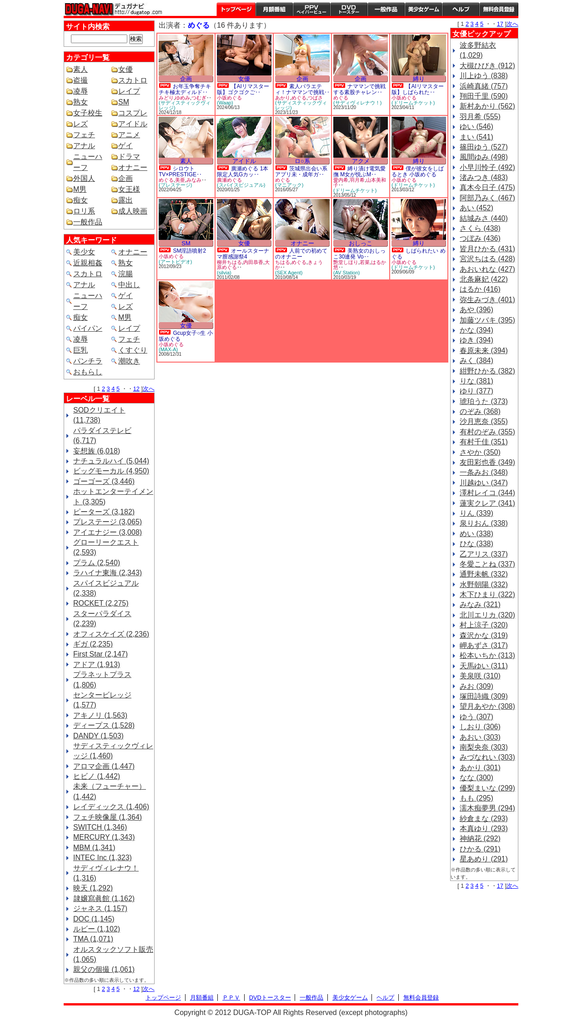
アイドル (132, 124)
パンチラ (87, 361)
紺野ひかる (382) (487, 371)
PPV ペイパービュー (311, 9)
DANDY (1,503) (98, 736)
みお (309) (476, 686)
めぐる (298, 97)
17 (500, 23)
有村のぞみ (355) (487, 432)
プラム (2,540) (96, 563)
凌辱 (80, 91)
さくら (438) (480, 228)
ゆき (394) (476, 340)
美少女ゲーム (423, 9)
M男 (79, 189)
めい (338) (476, 533)
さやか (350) (480, 452)
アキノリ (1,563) (100, 715)
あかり (282, 97)
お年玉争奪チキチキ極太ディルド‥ (185, 89)
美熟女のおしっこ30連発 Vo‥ (359, 254)
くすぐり (132, 350)
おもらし (87, 372)
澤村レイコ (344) (487, 493)
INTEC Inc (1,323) (102, 857)
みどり (166, 97)
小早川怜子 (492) (487, 167)
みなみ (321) (480, 604)
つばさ (315, 97)
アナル (84, 145)
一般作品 (386, 9)
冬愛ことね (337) (487, 564)
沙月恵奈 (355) (484, 421)
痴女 (80, 200)
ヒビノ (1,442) (96, 776)
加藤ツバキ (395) (487, 320)
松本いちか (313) (487, 655)
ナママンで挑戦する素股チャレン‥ (359, 89)
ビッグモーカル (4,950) (111, 471)
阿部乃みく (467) (487, 198)
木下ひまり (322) (487, 594)
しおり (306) (480, 727)
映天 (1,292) (93, 888)
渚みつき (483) (484, 177)
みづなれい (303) (487, 757)
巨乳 (80, 350)
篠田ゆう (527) (484, 147)
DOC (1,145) (94, 919)
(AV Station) (346, 272)
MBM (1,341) (94, 847)
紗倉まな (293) (484, 818)
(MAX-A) (168, 349)
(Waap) (225, 102)
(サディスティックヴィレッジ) (185, 105)
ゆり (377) (476, 391)
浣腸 (125, 274)
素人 (80, 69)
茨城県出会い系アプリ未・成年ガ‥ (301, 171)
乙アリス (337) (484, 554)
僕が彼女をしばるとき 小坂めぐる (417, 171)
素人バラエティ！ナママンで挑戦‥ (302, 89)
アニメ (129, 135)
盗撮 (80, 80)
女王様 (129, 189)
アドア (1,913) (96, 664)
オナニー (132, 167)
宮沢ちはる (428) (487, 259)
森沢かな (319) (484, 635)
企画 (125, 178)
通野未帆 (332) (484, 574)
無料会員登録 (421, 997)
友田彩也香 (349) (487, 462)
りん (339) (476, 513)
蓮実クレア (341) (487, 503)
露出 (125, 200)
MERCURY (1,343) (104, 837)
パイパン (87, 328)
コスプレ (132, 113)
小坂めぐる (229, 97)
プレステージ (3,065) (107, 522)
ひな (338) (476, 543)
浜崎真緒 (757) (484, 86)
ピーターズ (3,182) (104, 512)
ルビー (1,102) (96, 929)
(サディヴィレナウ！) (357, 102)
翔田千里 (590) (484, 96)
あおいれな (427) (487, 269)
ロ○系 (302, 161)
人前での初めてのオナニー (301, 254)
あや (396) (476, 309)
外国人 (84, 178)
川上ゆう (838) (484, 76)
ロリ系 (84, 211)
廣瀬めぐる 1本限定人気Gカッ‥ (242, 171)
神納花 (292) (480, 838)
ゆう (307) (476, 717)
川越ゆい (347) (484, 483)
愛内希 (340, 180)
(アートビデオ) (175, 261)
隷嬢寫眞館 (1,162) (104, 898)
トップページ (236, 9)
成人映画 (132, 211)
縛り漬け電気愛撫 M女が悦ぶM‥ (359, 171)
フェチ (84, 135)
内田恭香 (253, 262)
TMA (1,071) (93, 939)
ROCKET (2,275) (101, 603)
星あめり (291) (484, 859)
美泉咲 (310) (480, 676)
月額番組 (274, 9)
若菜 (365, 262)
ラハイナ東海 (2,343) (107, 573)
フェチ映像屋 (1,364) (107, 817)
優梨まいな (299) (487, 788)
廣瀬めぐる (229, 180)
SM (123, 102)
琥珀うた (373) (484, 401)
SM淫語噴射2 (189, 251)
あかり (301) (480, 767)
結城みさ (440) (484, 218)
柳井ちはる (229, 262)
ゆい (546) (476, 126)
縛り (419, 78)
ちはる (282, 262)
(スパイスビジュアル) (241, 185)
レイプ (129, 91)
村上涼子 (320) (484, 625)
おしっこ (360, 243)
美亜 (180, 180)
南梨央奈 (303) (484, 747)
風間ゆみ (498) (484, 157)
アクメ (361, 161)
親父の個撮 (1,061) (104, 969)
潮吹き (129, 361)
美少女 (84, 252)
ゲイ (125, 145)
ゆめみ (182, 97)
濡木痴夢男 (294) (487, 808)
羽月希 (357, 180)
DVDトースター (348, 9)
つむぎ (198, 97)
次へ (149, 388)
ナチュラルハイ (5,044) (111, 461)
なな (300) (476, 777)
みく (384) (476, 360)
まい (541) (476, 137)
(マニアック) (289, 185)
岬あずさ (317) (484, 645)
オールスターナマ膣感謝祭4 (243, 254)
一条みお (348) (484, 472)
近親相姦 (87, 263)
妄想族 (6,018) (96, 451)
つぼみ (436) (480, 238)
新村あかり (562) (487, 106)
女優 (125, 69)
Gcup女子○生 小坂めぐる (186, 336)
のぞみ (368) (480, 411)
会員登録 (498, 9)
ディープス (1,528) (104, 725)
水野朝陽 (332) (484, 584)
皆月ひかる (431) (487, 249)
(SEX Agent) (289, 272)
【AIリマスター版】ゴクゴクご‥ (243, 89)
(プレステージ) (175, 185)
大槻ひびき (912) (487, 66)
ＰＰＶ (231, 997)
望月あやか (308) (487, 706)
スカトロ (132, 80)
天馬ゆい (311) (484, 666)
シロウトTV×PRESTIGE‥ (180, 171)
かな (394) (476, 330)
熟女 (80, 102)
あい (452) (476, 208)
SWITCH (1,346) (100, 827)
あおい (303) (480, 737)
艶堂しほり (345, 262)
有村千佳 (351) (484, 442)
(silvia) (224, 272)
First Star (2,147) (100, 654)
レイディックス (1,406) (111, 807)
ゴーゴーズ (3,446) (104, 481)
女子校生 (87, 113)
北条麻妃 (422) (484, 279)
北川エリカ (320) (487, 615)
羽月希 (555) (480, 116)
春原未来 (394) (484, 350)
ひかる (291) (480, 849)
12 (136, 388)
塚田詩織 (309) (484, 696)
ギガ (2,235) (93, 644)
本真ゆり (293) (484, 828)
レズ (80, 124)
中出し (129, 285)
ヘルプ (460, 9)
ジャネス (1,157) (100, 908)
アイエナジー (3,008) (107, 532)
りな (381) (476, 381)
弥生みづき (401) (487, 300)
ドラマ (129, 156)
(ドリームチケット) (413, 102)
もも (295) (476, 798)
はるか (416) (480, 289)
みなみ (193, 180)
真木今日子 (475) (487, 187)
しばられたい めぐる (418, 254)
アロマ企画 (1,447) (104, 766)
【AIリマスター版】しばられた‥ (417, 89)
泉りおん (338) (484, 523)
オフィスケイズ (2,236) (111, 634)
